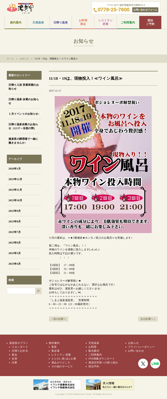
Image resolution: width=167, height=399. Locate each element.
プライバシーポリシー (141, 346)
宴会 (14, 354)
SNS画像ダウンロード (101, 358)
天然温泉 (38, 22)
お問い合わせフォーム (145, 9)
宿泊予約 (93, 366)
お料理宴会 (83, 22)
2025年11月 (15, 189)
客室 (54, 346)
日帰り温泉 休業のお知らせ (23, 101)
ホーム (10, 58)
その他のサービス (62, 366)
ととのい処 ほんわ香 (63, 358)
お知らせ (24, 58)
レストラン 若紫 (61, 354)
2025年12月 (15, 179)
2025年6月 (14, 242)
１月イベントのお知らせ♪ (23, 113)
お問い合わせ (136, 350)
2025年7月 (14, 232)
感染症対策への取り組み (103, 362)
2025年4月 (14, 263)
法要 (14, 362)
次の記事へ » (148, 319)
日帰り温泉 (60, 22)
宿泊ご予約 (150, 22)
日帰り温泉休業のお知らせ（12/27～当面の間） (23, 126)
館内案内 (16, 22)
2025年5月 (14, 253)
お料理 (92, 346)
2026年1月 (14, 168)
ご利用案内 (128, 22)
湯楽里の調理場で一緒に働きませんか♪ (23, 140)
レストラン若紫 (105, 22)
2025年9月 (14, 211)
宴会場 (55, 350)
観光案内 (93, 350)
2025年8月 (14, 221)
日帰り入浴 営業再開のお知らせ (23, 86)
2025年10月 (15, 200)
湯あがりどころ (60, 362)
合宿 (14, 358)
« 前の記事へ (58, 319)
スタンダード (20, 346)
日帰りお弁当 (20, 350)
